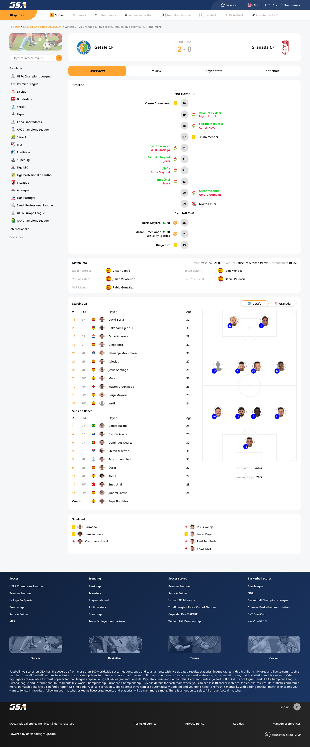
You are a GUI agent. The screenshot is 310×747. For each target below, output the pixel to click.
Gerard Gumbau (210, 194)
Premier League (27, 84)
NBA (251, 593)
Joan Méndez (233, 270)
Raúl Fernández (207, 541)
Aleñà (166, 168)
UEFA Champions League (33, 76)
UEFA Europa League (31, 213)
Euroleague (255, 586)
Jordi (167, 161)
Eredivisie (23, 152)
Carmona (91, 527)
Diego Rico (163, 245)
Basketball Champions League (268, 600)
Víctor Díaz (204, 548)
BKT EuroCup (257, 614)
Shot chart (271, 71)
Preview (155, 71)
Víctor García (121, 270)
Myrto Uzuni (207, 116)
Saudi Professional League (35, 205)
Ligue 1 (22, 114)
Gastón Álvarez (159, 146)
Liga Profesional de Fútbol (34, 175)
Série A (21, 137)
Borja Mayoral (160, 172)
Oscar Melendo (209, 191)
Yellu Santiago (160, 150)
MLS (20, 145)
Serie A (21, 107)
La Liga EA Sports (21, 600)
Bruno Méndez (208, 137)
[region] (184, 71)
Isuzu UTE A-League (181, 600)
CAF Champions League (33, 220)
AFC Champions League (33, 129)
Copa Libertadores (29, 122)
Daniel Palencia (235, 279)
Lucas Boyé (204, 534)
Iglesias (165, 236)
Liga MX (22, 167)
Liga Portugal (26, 198)
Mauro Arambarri (96, 541)
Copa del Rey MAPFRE (183, 614)
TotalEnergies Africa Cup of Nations (192, 607)
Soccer (15, 27)
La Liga (21, 91)
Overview (97, 71)
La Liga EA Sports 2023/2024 (42, 27)
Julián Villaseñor (124, 279)
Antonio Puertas (210, 112)
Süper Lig (23, 160)
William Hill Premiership (184, 621)
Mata (166, 183)
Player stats (213, 71)
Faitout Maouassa (211, 124)
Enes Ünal (163, 179)
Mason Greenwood (158, 103)
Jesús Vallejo (205, 527)
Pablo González (123, 287)
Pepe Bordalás (118, 501)
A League (23, 190)
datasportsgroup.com (41, 734)
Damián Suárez (95, 534)
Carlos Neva (207, 127)
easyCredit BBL (258, 621)
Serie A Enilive (18, 614)
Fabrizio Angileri (159, 157)
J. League (23, 182)
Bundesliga (24, 99)
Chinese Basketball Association (269, 607)
